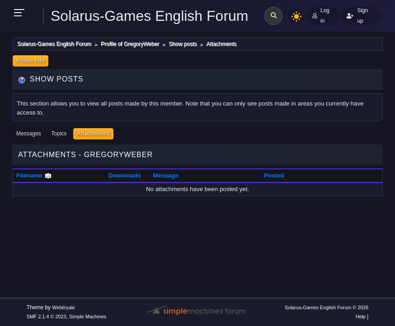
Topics (58, 133)
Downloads (124, 175)
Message (166, 175)
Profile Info (30, 61)
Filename (34, 175)
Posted (274, 175)
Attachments (93, 133)
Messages (28, 133)
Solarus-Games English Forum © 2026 (326, 307)
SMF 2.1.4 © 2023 (46, 316)
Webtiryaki (63, 307)
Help (361, 316)
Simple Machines (87, 316)
